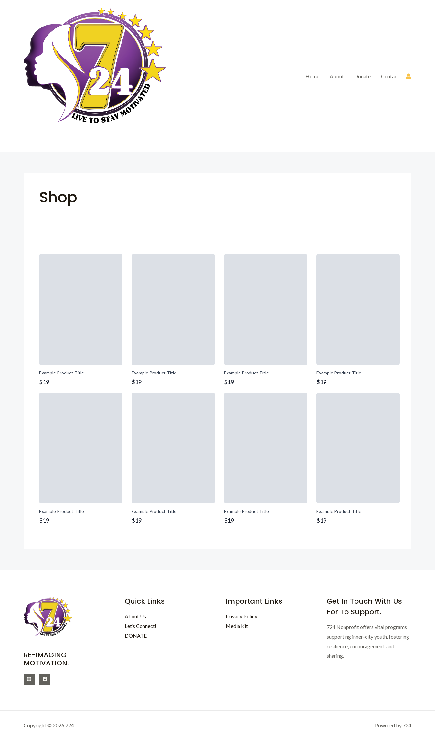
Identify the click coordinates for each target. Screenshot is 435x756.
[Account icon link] (408, 76)
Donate (362, 76)
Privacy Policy (241, 616)
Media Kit (237, 626)
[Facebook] (44, 679)
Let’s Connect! (140, 626)
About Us (135, 616)
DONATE (136, 635)
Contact (390, 76)
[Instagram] (29, 679)
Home (312, 76)
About (337, 76)
